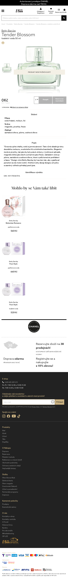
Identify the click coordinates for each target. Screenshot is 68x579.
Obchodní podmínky (10, 463)
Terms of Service (47, 407)
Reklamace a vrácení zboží (12, 460)
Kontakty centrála (9, 519)
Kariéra (5, 528)
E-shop (5, 379)
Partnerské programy (10, 492)
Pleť (3, 430)
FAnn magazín (7, 483)
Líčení (4, 436)
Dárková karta (7, 480)
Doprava (5, 451)
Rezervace (6, 454)
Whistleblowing (8, 533)
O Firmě (5, 522)
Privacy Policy (36, 407)
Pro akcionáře (7, 530)
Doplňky (5, 442)
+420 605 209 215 (11, 382)
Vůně (4, 433)
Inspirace (5, 495)
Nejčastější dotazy (9, 468)
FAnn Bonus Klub (8, 478)
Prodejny (5, 504)
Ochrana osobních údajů (11, 465)
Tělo (3, 439)
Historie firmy (7, 525)
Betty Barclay (9, 30)
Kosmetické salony (9, 507)
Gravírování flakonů (9, 486)
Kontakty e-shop (8, 516)
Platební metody (8, 457)
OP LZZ (5, 536)
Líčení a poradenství (9, 489)
